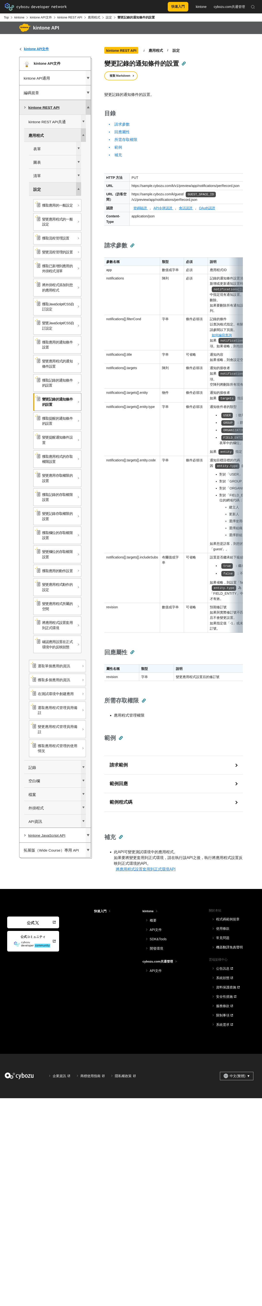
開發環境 (156, 948)
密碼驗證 (141, 208)
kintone (19, 17)
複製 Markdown (120, 75)
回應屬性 (122, 132)
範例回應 (119, 783)
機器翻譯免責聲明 (229, 947)
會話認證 (186, 208)
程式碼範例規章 (228, 919)
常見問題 (222, 938)
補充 (118, 155)
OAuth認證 (207, 208)
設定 (109, 17)
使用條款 (222, 928)
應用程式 (94, 17)
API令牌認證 (163, 208)
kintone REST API (69, 17)
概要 (153, 920)
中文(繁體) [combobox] (236, 1076)
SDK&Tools (158, 939)
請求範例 (119, 764)
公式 (33, 923)
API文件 (156, 930)
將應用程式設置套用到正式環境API (146, 869)
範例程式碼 (121, 802)
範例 (118, 147)
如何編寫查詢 (222, 335)
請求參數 (122, 124)
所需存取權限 (125, 140)
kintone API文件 (41, 17)
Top (6, 17)
